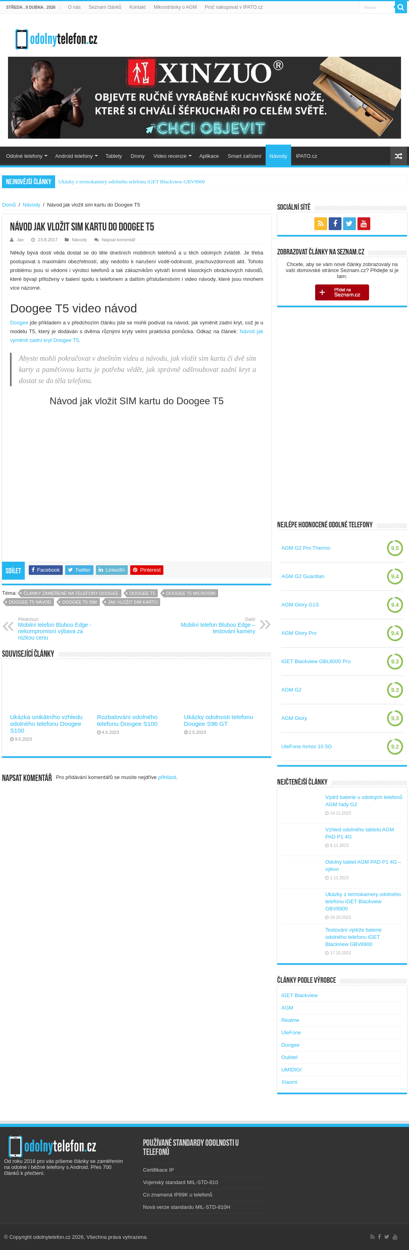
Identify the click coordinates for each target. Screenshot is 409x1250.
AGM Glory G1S (300, 605)
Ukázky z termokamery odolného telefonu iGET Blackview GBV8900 (131, 182)
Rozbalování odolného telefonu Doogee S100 (127, 720)
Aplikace (209, 156)
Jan (20, 239)
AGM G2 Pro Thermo (305, 548)
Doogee (19, 323)
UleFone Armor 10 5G (306, 746)
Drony (138, 156)
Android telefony (74, 156)
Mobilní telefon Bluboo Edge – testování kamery (214, 625)
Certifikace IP (158, 1170)
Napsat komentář (118, 239)
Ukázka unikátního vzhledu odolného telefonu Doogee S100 (46, 723)
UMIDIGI (291, 1070)
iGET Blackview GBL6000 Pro (315, 661)
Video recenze (170, 156)
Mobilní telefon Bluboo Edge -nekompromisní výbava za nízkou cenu (59, 629)
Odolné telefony (24, 156)
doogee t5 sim (79, 602)
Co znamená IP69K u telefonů (177, 1195)
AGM (287, 1008)
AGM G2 (291, 690)
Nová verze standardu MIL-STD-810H (186, 1207)
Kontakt (137, 7)
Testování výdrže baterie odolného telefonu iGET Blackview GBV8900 (353, 937)
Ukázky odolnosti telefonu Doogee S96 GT (218, 720)
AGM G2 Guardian (302, 576)
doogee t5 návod (30, 602)
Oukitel (289, 1057)
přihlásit (167, 777)
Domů (9, 205)
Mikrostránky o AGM (175, 7)
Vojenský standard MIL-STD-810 (180, 1182)
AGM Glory (294, 718)
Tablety (113, 156)
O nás (74, 7)
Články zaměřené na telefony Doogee (71, 593)
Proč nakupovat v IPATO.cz (234, 7)
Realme (290, 1020)
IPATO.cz (306, 156)
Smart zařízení (245, 156)
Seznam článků (105, 7)
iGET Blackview (299, 995)
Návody (278, 156)
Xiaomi (289, 1082)
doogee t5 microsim (190, 593)
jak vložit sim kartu (132, 602)
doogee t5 (142, 593)
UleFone (291, 1032)
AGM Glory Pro (298, 633)
